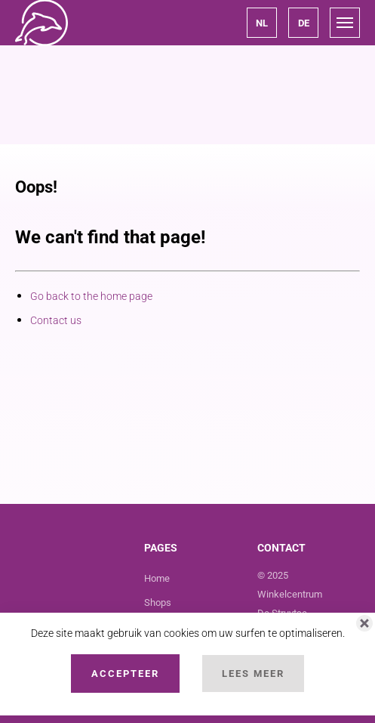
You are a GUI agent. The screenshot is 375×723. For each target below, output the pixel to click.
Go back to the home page (91, 296)
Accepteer (125, 673)
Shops (157, 602)
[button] (262, 23)
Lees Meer (253, 673)
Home (157, 578)
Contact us (55, 320)
